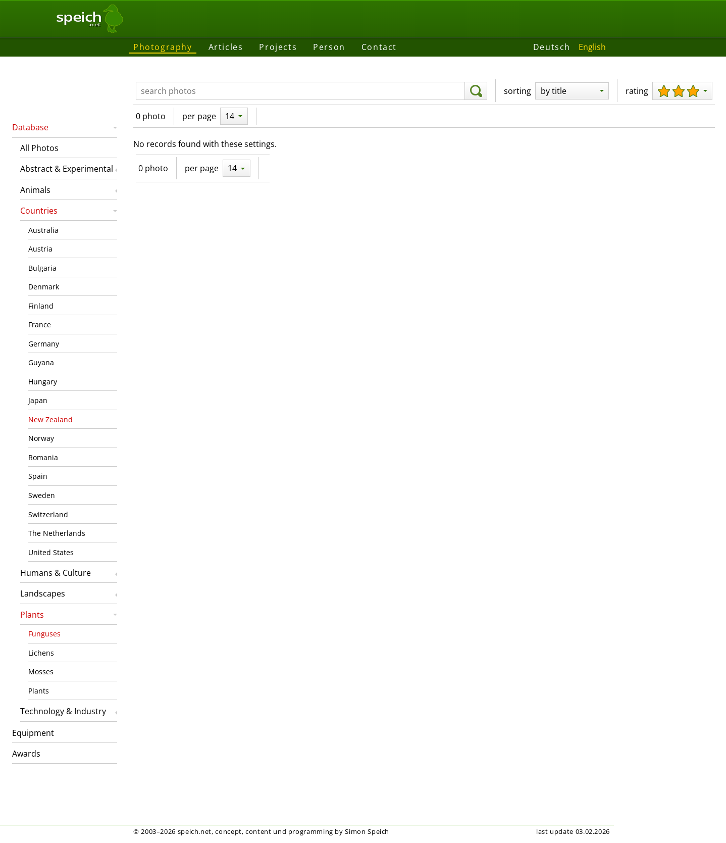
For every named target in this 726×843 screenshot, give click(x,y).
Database (30, 127)
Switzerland (48, 514)
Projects (278, 47)
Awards (26, 753)
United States (51, 552)
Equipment (33, 732)
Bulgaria (42, 268)
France (39, 324)
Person (329, 47)
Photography (162, 47)
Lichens (41, 653)
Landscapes (42, 593)
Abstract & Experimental (66, 168)
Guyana (41, 362)
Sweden (41, 495)
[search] (475, 91)
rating (637, 90)
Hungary (42, 381)
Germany (43, 344)
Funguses (44, 633)
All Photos (39, 148)
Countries (39, 210)
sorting (517, 90)
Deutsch (552, 47)
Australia (43, 230)
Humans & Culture (55, 572)
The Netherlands (56, 533)
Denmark (43, 286)
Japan (37, 400)
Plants (32, 614)
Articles (226, 47)
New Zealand (50, 419)
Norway (41, 438)
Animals (35, 189)
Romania (43, 457)
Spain (37, 476)
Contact (379, 47)
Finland (41, 306)
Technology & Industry (63, 711)
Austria (40, 249)
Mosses (41, 671)
